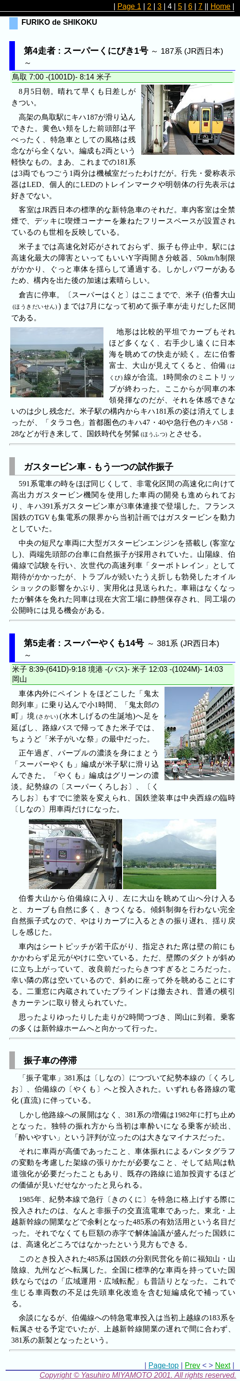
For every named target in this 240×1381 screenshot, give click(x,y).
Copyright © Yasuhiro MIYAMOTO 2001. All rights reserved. (138, 1375)
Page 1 (129, 6)
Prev (192, 1365)
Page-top (164, 1365)
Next (222, 1365)
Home (221, 6)
